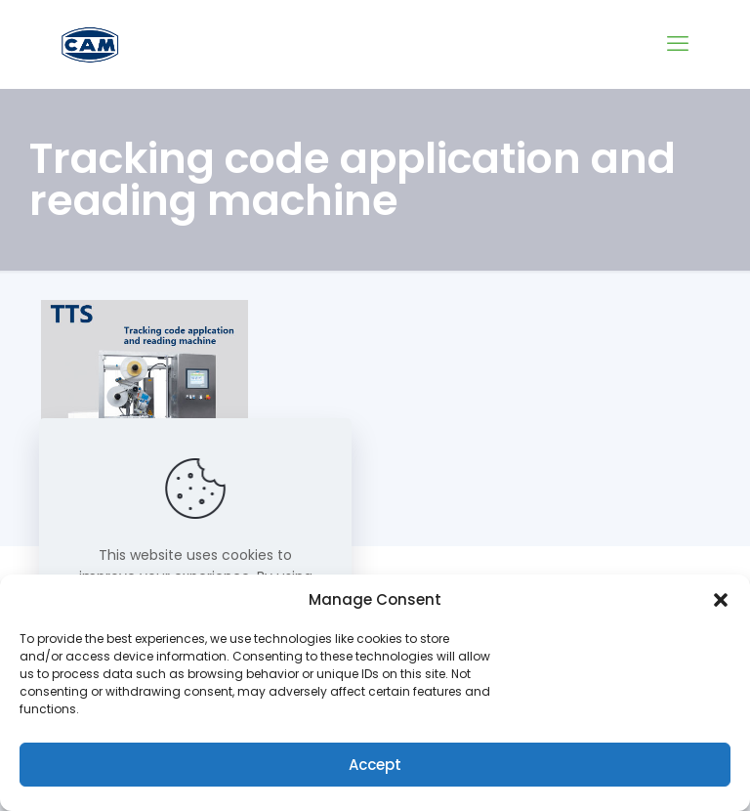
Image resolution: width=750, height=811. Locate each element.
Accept (375, 764)
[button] (720, 600)
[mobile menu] (677, 44)
